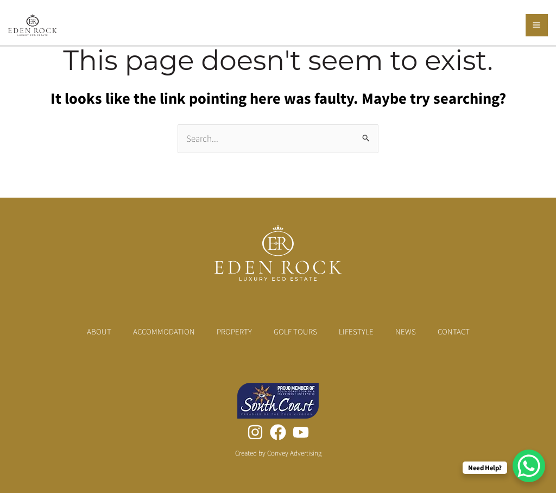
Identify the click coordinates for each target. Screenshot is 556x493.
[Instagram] (255, 432)
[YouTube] (301, 432)
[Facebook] (278, 432)
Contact (454, 331)
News (405, 331)
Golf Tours (295, 331)
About (99, 331)
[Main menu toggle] (537, 25)
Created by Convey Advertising (278, 453)
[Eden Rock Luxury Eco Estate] (32, 24)
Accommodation (164, 331)
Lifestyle (356, 331)
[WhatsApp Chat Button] (529, 466)
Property (234, 331)
